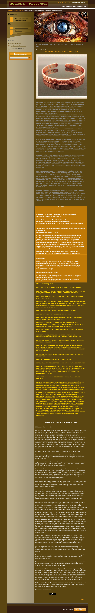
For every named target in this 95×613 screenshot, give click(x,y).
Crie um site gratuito (67, 609)
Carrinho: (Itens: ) (78, 2)
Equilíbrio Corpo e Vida (14, 10)
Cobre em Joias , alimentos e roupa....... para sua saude (61, 51)
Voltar (82, 599)
